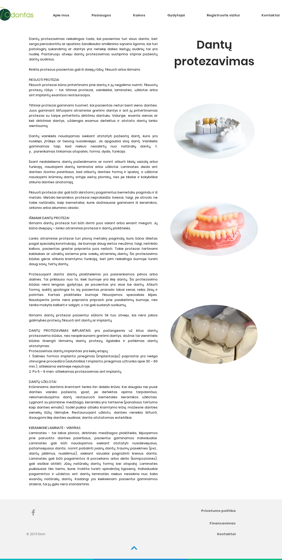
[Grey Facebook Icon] (33, 512)
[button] (108, 15)
